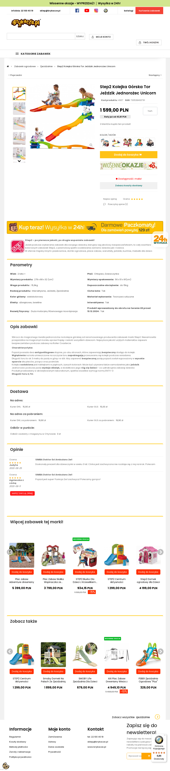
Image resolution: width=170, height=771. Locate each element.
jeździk (135, 364)
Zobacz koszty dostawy (128, 185)
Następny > (155, 75)
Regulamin (15, 736)
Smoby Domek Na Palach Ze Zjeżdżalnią (53, 680)
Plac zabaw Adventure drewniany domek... (21, 582)
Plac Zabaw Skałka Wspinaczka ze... (53, 581)
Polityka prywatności (20, 757)
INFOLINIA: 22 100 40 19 (22, 10)
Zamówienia (55, 736)
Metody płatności (18, 746)
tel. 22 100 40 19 (95, 736)
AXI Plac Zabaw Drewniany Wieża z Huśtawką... (117, 681)
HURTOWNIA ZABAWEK (149, 10)
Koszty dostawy (17, 741)
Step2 (28, 240)
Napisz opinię (110, 199)
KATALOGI (128, 10)
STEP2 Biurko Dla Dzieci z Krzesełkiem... (85, 581)
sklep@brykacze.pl (97, 741)
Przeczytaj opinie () (117, 204)
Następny (19, 160)
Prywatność (54, 751)
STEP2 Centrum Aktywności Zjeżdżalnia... (117, 582)
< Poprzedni (15, 75)
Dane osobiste (56, 746)
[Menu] (165, 736)
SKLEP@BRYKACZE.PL (50, 10)
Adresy (52, 741)
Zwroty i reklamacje (20, 751)
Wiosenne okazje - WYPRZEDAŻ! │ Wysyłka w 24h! (85, 3)
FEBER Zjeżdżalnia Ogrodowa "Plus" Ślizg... (148, 681)
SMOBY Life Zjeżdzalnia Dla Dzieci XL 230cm (85, 681)
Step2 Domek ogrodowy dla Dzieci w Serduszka (148, 582)
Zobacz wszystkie (131, 717)
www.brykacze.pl (96, 746)
